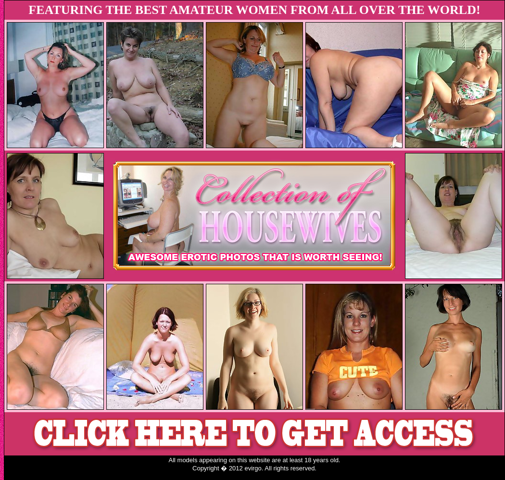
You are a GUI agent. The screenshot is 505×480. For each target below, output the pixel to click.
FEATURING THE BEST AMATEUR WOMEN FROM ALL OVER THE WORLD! (254, 10)
